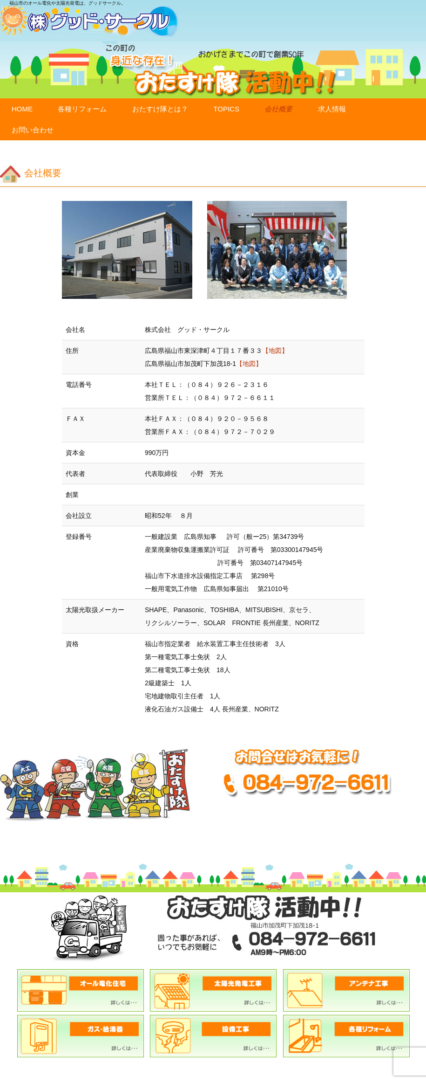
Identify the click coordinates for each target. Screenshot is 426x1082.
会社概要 (278, 109)
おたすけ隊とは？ (160, 109)
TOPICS (226, 109)
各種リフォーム (82, 109)
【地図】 (275, 350)
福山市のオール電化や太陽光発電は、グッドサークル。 (67, 3)
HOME (22, 109)
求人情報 (332, 109)
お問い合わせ (33, 130)
